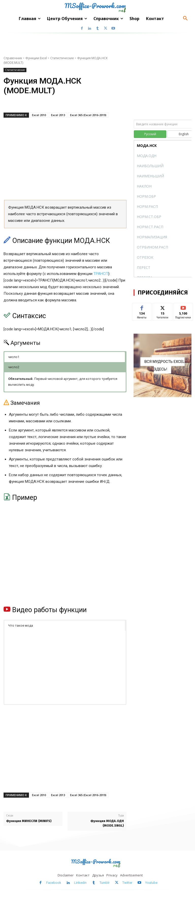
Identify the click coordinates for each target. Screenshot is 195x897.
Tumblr (104, 883)
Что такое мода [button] (20, 625)
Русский (150, 134)
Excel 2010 (39, 115)
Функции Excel (36, 58)
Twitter (127, 883)
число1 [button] (13, 357)
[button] (185, 18)
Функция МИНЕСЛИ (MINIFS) (29, 821)
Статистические (62, 58)
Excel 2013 (58, 115)
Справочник (13, 58)
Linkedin (80, 883)
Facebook (53, 883)
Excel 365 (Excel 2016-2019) (88, 115)
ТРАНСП (100, 273)
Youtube (151, 883)
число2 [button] (13, 367)
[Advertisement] (65, 160)
